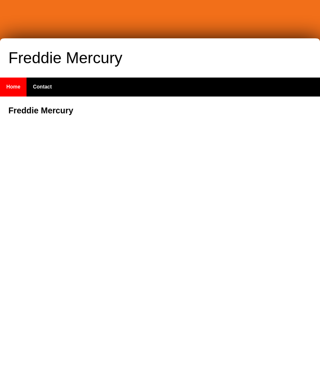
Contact (42, 87)
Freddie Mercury (65, 58)
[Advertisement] (261, 231)
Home (13, 87)
